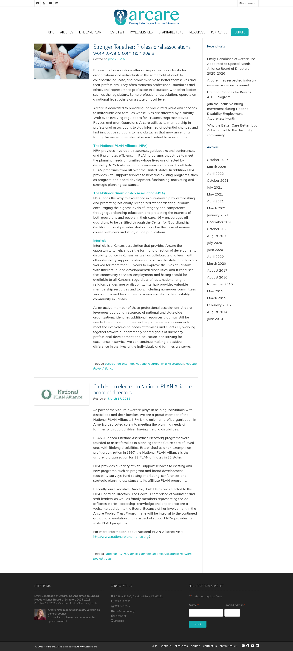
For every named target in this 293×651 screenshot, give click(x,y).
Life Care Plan (90, 32)
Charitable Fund (171, 32)
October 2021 (218, 180)
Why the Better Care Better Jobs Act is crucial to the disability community (232, 130)
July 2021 (214, 187)
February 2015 (219, 305)
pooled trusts (102, 558)
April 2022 (215, 173)
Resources (197, 32)
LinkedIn (119, 620)
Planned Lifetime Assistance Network (165, 553)
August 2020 (217, 236)
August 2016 (217, 277)
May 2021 (215, 194)
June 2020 (215, 249)
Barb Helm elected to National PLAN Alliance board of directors (142, 389)
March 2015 (216, 298)
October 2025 (218, 160)
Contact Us (219, 32)
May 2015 (215, 291)
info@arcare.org (124, 611)
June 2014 (215, 319)
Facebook (120, 616)
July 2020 (214, 243)
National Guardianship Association (159, 363)
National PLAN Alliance (121, 553)
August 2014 (217, 312)
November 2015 (220, 284)
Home (50, 32)
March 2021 (216, 208)
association (113, 363)
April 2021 (215, 201)
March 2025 (216, 166)
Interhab (128, 363)
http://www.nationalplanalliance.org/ (121, 536)
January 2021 (218, 215)
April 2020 (215, 256)
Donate (240, 32)
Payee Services (141, 32)
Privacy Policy (228, 646)
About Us (66, 32)
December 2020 (219, 222)
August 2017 (217, 270)
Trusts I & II (115, 32)
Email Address (234, 605)
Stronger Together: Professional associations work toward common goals (142, 49)
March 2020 (216, 263)
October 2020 (218, 229)
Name (194, 605)
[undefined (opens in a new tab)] (120, 146)
